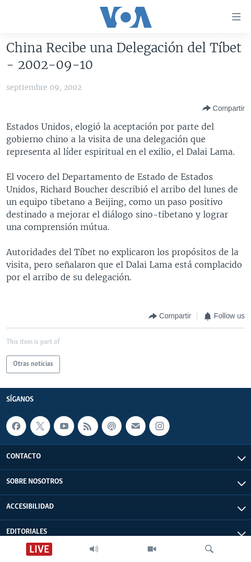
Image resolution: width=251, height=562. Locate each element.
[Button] (223, 108)
